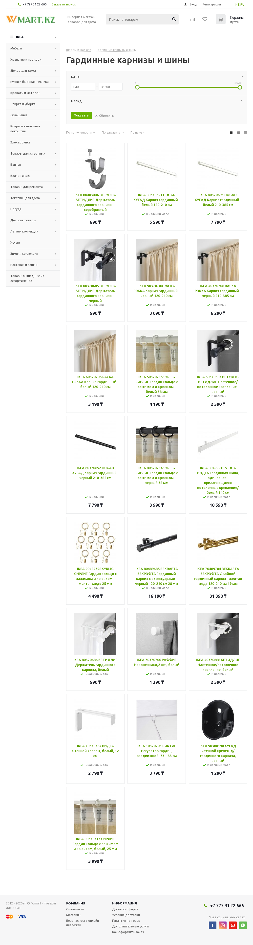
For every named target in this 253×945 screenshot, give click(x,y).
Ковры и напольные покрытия (25, 128)
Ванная (15, 164)
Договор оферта (125, 909)
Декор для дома (23, 70)
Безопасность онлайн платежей (82, 923)
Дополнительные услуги (130, 926)
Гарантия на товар (126, 920)
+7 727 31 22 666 (34, 4)
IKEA (19, 37)
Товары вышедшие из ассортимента (27, 278)
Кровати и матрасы (25, 92)
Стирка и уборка (23, 104)
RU (242, 4)
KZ (237, 4)
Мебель (16, 48)
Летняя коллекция (24, 231)
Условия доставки (126, 915)
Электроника (20, 142)
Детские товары (23, 220)
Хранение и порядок (25, 59)
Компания (75, 903)
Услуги (15, 242)
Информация (124, 903)
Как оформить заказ (128, 932)
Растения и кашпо (24, 264)
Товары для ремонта (26, 186)
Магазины (73, 915)
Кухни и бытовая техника (29, 81)
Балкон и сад (20, 175)
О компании (75, 909)
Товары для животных (27, 153)
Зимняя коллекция (24, 253)
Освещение (18, 115)
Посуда (15, 209)
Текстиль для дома (25, 198)
